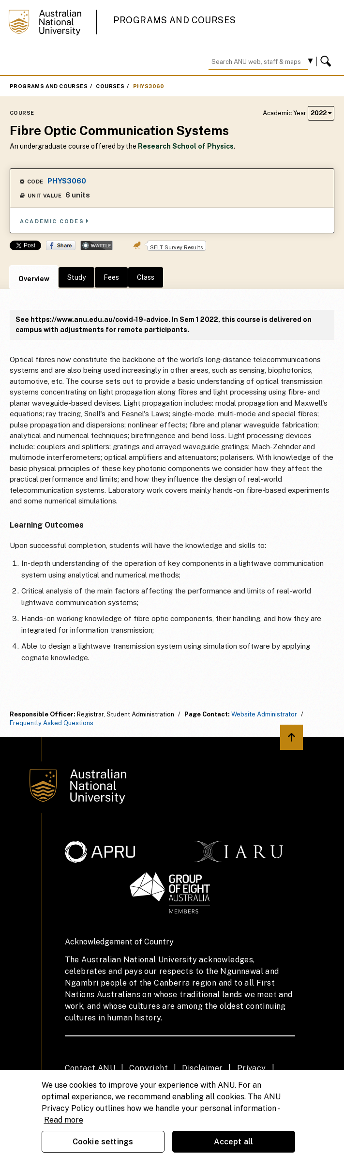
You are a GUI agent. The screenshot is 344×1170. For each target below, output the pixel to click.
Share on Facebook (60, 245)
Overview (33, 279)
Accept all (234, 1141)
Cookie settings (103, 1141)
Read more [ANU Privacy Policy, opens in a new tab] (63, 1119)
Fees (111, 277)
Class (145, 277)
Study (76, 277)
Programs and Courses (174, 20)
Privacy (251, 1068)
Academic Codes (55, 221)
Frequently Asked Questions (51, 723)
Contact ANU (90, 1068)
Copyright (148, 1068)
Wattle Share (96, 245)
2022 (321, 113)
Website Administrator (264, 714)
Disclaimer (202, 1068)
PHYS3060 (149, 86)
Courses (110, 86)
